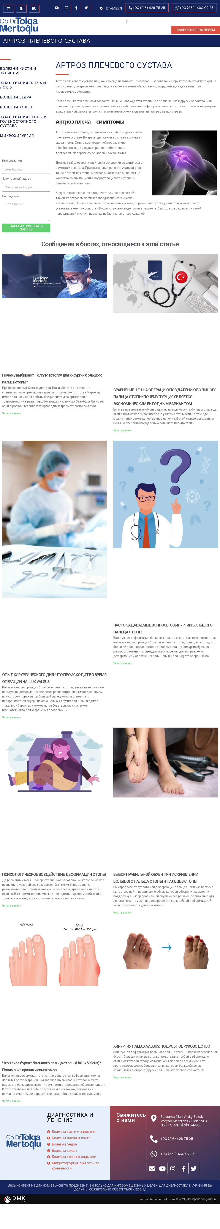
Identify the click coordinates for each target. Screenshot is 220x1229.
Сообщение (10, 196)
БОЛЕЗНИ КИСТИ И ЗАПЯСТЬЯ (18, 70)
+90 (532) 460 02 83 (196, 7)
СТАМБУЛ (114, 8)
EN (21, 8)
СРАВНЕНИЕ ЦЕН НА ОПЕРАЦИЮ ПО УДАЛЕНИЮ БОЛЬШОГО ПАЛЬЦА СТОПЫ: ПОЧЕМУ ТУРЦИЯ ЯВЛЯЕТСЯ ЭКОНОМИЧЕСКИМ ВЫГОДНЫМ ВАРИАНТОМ (165, 397)
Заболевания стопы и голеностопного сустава (23, 121)
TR (9, 8)
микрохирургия (17, 136)
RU (34, 8)
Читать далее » (11, 413)
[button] (195, 30)
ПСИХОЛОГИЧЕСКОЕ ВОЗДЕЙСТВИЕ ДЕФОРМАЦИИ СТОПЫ (54, 874)
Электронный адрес (16, 178)
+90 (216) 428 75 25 (149, 7)
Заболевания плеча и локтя (23, 85)
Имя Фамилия (12, 161)
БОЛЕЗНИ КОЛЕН (16, 107)
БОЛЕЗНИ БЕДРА (16, 97)
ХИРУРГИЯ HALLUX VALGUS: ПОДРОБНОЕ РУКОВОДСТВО (161, 1046)
